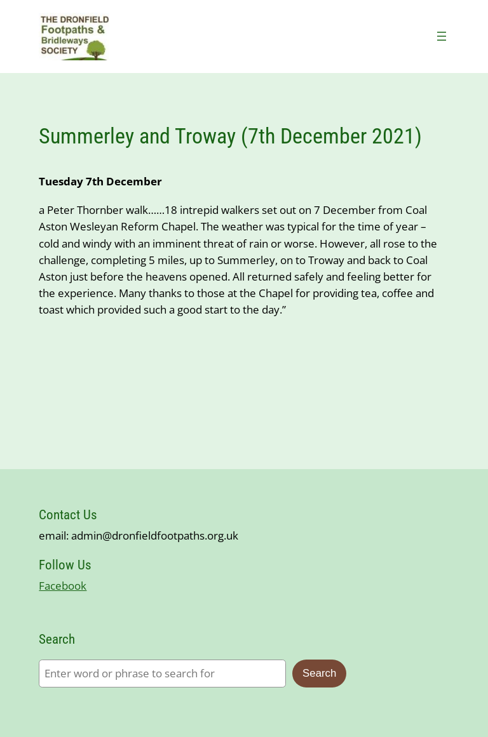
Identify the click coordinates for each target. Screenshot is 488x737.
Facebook (62, 585)
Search (319, 673)
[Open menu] (441, 36)
